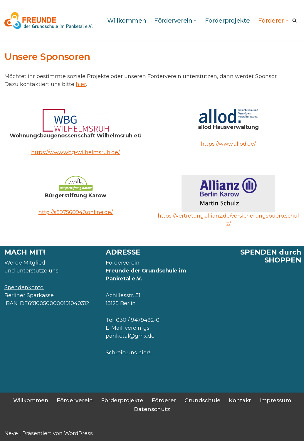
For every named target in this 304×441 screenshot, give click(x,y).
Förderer (164, 400)
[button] (195, 20)
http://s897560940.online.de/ (75, 212)
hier (81, 84)
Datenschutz (152, 409)
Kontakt (240, 400)
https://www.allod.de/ (228, 144)
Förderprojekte (227, 20)
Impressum (275, 400)
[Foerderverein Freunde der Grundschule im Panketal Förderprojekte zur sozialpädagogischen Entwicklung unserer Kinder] (48, 20)
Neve (11, 433)
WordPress (78, 433)
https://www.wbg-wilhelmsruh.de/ (75, 152)
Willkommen (126, 20)
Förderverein (75, 400)
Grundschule (202, 400)
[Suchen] (294, 20)
